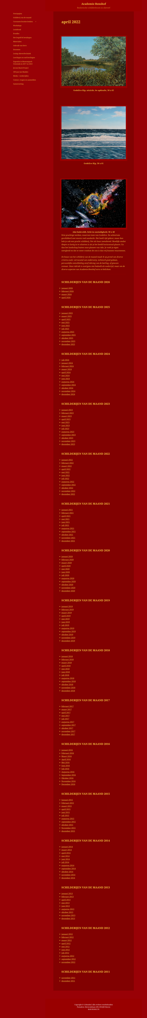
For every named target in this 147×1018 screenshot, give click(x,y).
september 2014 (68, 868)
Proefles (16, 33)
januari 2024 (67, 363)
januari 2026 (67, 288)
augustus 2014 (67, 865)
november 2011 (68, 978)
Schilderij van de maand (22, 17)
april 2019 (66, 616)
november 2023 (68, 441)
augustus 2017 (67, 722)
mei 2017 (65, 715)
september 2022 (68, 485)
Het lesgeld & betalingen (22, 37)
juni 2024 (65, 378)
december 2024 (68, 394)
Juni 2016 (65, 765)
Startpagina (17, 13)
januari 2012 (67, 934)
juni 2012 (65, 949)
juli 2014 (65, 862)
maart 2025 (66, 316)
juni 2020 (65, 572)
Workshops (17, 25)
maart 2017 (66, 709)
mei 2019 (65, 619)
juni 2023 (65, 425)
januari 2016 (67, 750)
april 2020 (66, 566)
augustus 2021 (67, 528)
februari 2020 (67, 559)
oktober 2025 (67, 338)
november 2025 (68, 341)
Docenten (16, 49)
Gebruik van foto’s (20, 45)
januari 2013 (67, 893)
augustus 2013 (67, 909)
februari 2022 (67, 463)
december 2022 (68, 494)
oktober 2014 (67, 871)
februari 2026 (67, 291)
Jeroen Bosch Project (21, 68)
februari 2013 (67, 896)
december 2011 (68, 981)
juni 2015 (65, 812)
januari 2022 (67, 460)
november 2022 (68, 491)
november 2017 (68, 731)
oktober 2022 (67, 488)
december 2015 (68, 831)
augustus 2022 (67, 481)
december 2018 (68, 690)
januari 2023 (67, 410)
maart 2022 (66, 466)
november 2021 (68, 538)
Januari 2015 (67, 800)
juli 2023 (65, 428)
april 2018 (66, 665)
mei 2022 (65, 472)
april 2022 (66, 469)
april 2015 (66, 809)
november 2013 (68, 915)
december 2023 (68, 444)
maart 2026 (66, 294)
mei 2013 (65, 903)
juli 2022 (65, 478)
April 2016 (66, 759)
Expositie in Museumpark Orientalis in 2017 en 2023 (22, 62)
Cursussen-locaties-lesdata (23, 21)
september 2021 (68, 531)
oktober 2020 (67, 584)
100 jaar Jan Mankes (20, 72)
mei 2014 (65, 856)
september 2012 (68, 959)
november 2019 (68, 637)
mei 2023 (65, 422)
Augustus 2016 (67, 772)
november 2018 (68, 687)
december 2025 (68, 344)
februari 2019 (67, 609)
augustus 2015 (67, 818)
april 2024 (66, 372)
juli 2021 (65, 525)
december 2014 (68, 878)
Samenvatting (18, 84)
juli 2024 (65, 360)
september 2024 (68, 385)
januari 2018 (67, 656)
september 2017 (68, 725)
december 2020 (68, 591)
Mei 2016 (65, 762)
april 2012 (66, 943)
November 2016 (68, 781)
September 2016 (68, 775)
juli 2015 (65, 815)
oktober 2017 (67, 728)
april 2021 (66, 516)
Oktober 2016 (67, 778)
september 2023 (68, 435)
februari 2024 (67, 366)
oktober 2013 (67, 912)
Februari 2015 (67, 803)
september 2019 (68, 631)
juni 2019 (65, 622)
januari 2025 (67, 313)
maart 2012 (66, 940)
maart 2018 (66, 662)
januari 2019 (67, 606)
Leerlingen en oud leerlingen (24, 57)
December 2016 (68, 784)
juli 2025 (65, 328)
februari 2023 (67, 413)
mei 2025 (65, 322)
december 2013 (68, 918)
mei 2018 (65, 669)
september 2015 (68, 821)
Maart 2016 (66, 756)
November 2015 (68, 828)
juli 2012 (65, 953)
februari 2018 (67, 659)
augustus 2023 (67, 431)
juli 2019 (65, 625)
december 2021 (68, 541)
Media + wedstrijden (21, 76)
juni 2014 (65, 859)
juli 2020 (65, 575)
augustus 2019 (67, 628)
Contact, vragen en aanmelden (24, 80)
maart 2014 (66, 850)
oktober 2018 (67, 684)
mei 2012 (65, 946)
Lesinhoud (17, 29)
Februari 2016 (67, 753)
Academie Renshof (93, 4)
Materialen (17, 41)
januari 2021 (67, 510)
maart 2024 (66, 369)
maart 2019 (66, 612)
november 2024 (68, 391)
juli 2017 (65, 719)
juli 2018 (65, 675)
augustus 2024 (67, 382)
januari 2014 (67, 846)
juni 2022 (65, 475)
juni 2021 (65, 522)
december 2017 (68, 734)
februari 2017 (67, 706)
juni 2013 (65, 906)
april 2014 (66, 853)
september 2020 (68, 581)
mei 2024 (65, 375)
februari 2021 (67, 513)
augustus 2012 (67, 956)
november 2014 (68, 875)
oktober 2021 (67, 534)
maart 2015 (66, 806)
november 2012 (68, 962)
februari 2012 (67, 937)
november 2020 (68, 587)
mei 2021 (65, 519)
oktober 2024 (67, 388)
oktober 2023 (67, 438)
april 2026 (66, 297)
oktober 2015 (67, 825)
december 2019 (68, 641)
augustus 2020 (67, 578)
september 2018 (68, 681)
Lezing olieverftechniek (22, 53)
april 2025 (66, 319)
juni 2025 (65, 325)
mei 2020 (65, 569)
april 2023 (66, 419)
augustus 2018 (67, 678)
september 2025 (68, 335)
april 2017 (66, 712)
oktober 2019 (67, 634)
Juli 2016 (65, 768)
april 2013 (66, 900)
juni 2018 (65, 672)
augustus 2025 (67, 332)
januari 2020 (67, 556)
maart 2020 (66, 562)
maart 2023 (66, 416)
